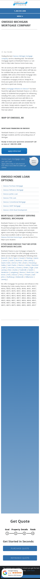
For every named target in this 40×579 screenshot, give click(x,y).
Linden (11, 260)
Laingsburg (14, 272)
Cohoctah (10, 268)
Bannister (35, 265)
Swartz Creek (5, 263)
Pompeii (27, 275)
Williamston (29, 277)
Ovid (8, 275)
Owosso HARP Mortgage (11, 206)
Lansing (3, 279)
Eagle (31, 268)
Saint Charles (11, 265)
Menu (20, 16)
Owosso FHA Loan (9, 198)
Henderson (5, 272)
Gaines (36, 258)
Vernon (14, 263)
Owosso (14, 275)
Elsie (9, 270)
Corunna (19, 268)
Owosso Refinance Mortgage (13, 190)
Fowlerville (23, 270)
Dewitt (25, 268)
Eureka (15, 270)
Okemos (21, 265)
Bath (4, 268)
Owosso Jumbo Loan (10, 194)
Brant (25, 263)
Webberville (20, 277)
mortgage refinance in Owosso (17, 89)
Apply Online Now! (14, 151)
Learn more (31, 571)
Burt (10, 258)
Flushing (29, 258)
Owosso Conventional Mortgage (14, 202)
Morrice (22, 272)
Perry (21, 275)
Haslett (30, 270)
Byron (16, 258)
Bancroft (4, 258)
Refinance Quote (20, 558)
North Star (30, 272)
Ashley (28, 265)
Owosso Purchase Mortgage (13, 186)
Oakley (3, 265)
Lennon (5, 260)
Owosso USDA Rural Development (15, 210)
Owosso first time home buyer (11, 237)
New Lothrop (28, 260)
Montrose (19, 260)
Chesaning (32, 263)
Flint (19, 263)
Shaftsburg (10, 277)
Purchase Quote (20, 548)
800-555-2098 (20, 11)
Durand (22, 258)
